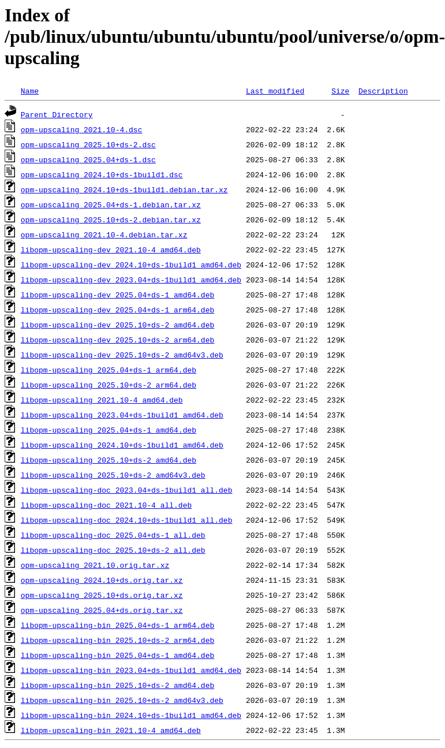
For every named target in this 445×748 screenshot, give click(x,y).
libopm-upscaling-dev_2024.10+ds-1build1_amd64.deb (131, 264)
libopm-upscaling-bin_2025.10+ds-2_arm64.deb (117, 640)
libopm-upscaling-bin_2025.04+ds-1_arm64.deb (117, 625)
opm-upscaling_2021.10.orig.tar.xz (95, 565)
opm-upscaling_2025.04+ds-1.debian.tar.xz (111, 204)
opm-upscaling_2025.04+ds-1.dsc (88, 159)
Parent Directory (57, 114)
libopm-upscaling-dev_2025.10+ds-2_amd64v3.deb (122, 354)
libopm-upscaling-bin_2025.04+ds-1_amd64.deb (117, 655)
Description (383, 90)
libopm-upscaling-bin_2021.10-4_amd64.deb (111, 730)
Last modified (275, 90)
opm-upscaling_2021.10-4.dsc (82, 129)
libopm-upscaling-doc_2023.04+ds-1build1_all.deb (127, 490)
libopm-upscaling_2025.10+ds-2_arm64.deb (108, 384)
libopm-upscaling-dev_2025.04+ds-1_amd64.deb (117, 294)
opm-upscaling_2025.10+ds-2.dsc (88, 144)
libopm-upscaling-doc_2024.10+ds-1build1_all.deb (127, 520)
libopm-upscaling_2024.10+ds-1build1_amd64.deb (122, 445)
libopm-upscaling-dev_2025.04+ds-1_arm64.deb (117, 309)
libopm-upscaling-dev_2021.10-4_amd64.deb (111, 249)
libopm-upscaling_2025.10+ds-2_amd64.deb (108, 460)
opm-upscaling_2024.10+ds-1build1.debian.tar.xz (124, 189)
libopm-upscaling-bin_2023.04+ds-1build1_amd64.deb (131, 670)
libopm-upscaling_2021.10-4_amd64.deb (102, 400)
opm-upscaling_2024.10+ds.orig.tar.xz (102, 580)
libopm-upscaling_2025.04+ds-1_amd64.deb (108, 430)
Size (340, 90)
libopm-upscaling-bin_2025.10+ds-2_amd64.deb (117, 685)
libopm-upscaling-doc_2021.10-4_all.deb (106, 505)
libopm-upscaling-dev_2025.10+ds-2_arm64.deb (117, 339)
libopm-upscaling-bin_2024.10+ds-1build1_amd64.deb (131, 715)
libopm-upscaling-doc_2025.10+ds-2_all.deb (113, 550)
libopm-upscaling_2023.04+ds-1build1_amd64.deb (122, 415)
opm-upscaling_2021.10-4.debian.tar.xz (104, 234)
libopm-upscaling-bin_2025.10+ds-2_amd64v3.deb (122, 700)
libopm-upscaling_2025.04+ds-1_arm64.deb (108, 369)
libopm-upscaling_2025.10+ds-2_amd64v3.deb (113, 475)
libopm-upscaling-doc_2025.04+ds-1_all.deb (113, 535)
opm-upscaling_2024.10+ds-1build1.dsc (102, 174)
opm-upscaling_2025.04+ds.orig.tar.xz (102, 610)
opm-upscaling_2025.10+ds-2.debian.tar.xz (111, 219)
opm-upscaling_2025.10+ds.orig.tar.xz (102, 595)
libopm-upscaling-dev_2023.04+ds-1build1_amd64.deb (131, 279)
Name (30, 90)
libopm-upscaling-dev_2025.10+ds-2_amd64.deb (117, 324)
